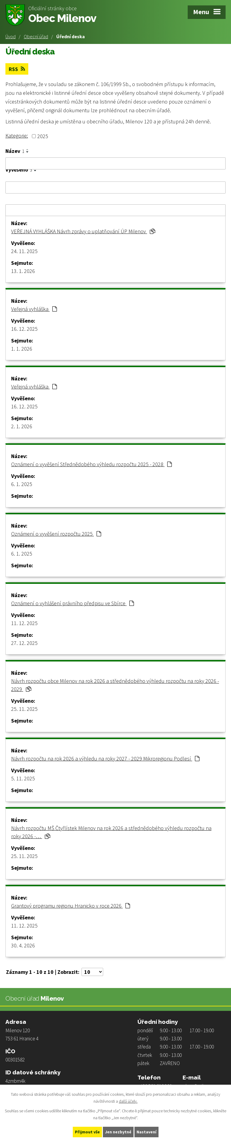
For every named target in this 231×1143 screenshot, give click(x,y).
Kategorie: (16, 135)
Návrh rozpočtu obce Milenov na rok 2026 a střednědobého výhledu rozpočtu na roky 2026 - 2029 (115, 684)
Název (14, 151)
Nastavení (146, 1132)
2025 (42, 136)
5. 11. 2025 (23, 778)
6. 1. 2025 (21, 484)
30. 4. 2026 (23, 945)
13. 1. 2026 (23, 271)
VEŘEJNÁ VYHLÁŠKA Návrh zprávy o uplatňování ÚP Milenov (83, 231)
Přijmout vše (87, 1132)
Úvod (10, 36)
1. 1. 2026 (21, 348)
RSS (17, 69)
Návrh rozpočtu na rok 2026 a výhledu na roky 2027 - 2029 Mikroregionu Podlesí (105, 758)
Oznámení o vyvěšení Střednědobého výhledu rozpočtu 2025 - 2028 (91, 464)
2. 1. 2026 (21, 426)
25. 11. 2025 (24, 708)
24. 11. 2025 (24, 251)
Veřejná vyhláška (34, 308)
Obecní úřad (36, 36)
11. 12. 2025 (24, 623)
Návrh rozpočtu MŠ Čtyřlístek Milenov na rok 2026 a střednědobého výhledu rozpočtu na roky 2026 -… (111, 832)
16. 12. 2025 (24, 328)
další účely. (128, 1101)
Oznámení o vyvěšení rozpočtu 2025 (56, 533)
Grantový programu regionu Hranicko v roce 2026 (70, 905)
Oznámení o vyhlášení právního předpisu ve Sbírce (72, 603)
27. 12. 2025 (24, 643)
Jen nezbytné (118, 1132)
